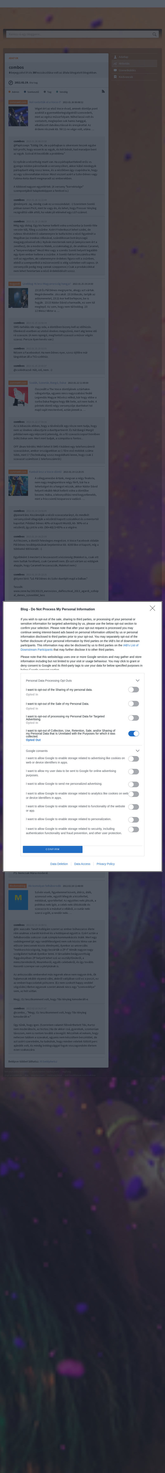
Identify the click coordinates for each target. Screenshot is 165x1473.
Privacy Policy (106, 864)
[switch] (133, 689)
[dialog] (82, 736)
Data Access (82, 864)
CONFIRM (52, 849)
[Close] (154, 609)
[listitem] (82, 680)
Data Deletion (59, 864)
